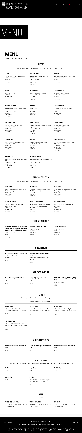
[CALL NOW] (74, 422)
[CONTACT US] (8, 422)
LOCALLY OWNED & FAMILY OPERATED (17, 5)
